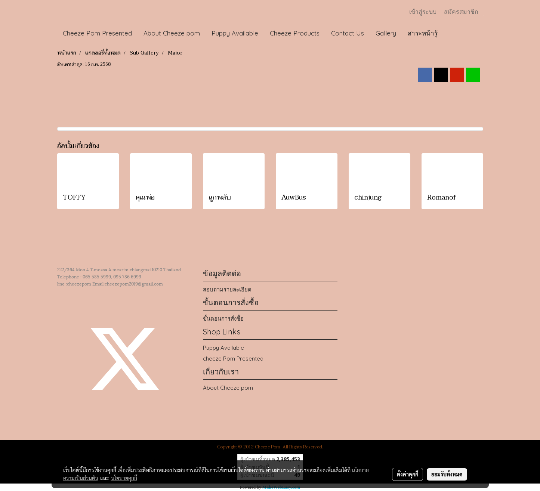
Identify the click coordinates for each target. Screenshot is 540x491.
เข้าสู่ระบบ (422, 12)
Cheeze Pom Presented (97, 33)
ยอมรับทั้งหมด (447, 474)
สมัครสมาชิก (461, 12)
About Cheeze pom (172, 33)
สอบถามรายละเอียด (227, 289)
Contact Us (347, 33)
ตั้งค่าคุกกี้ (407, 474)
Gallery (386, 33)
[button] (450, 33)
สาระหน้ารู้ (423, 33)
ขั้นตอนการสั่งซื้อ (223, 318)
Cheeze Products (295, 33)
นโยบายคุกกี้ (124, 478)
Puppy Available (235, 33)
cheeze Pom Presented (233, 358)
